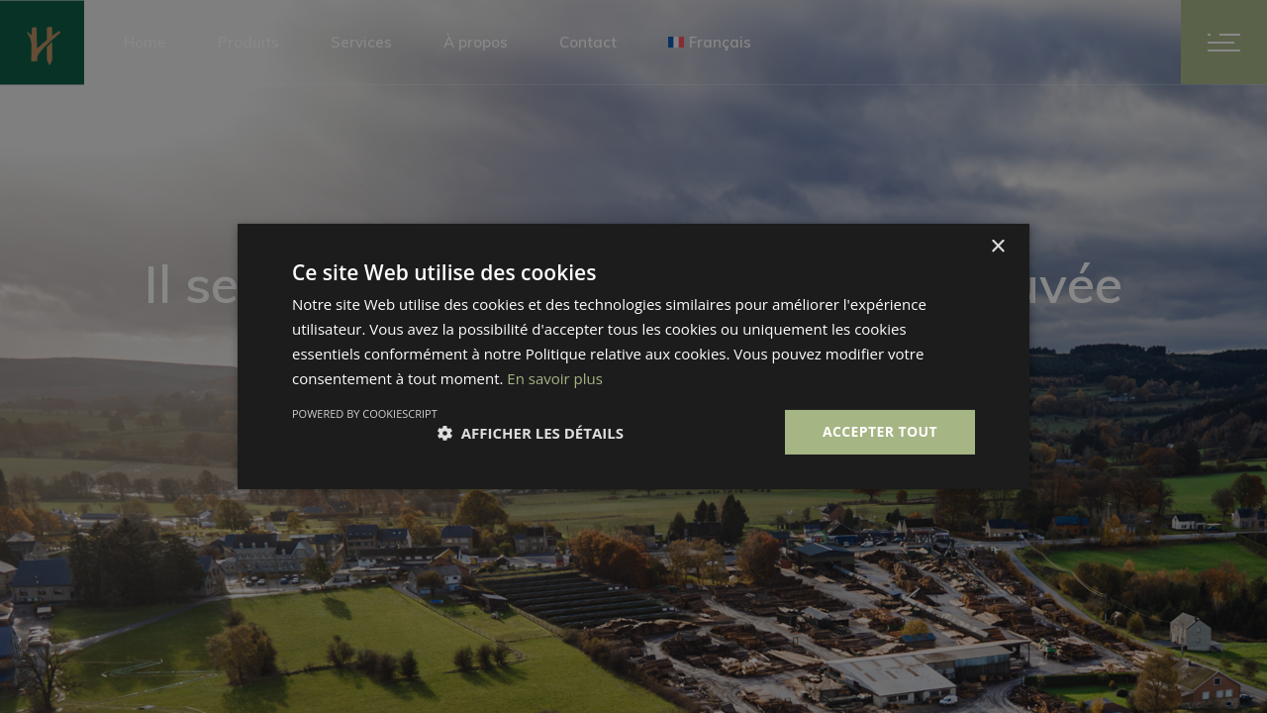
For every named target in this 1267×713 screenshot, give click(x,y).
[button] (531, 433)
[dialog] (633, 356)
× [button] (997, 247)
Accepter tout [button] (880, 431)
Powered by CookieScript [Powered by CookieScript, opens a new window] (365, 413)
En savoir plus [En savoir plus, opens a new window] (555, 378)
